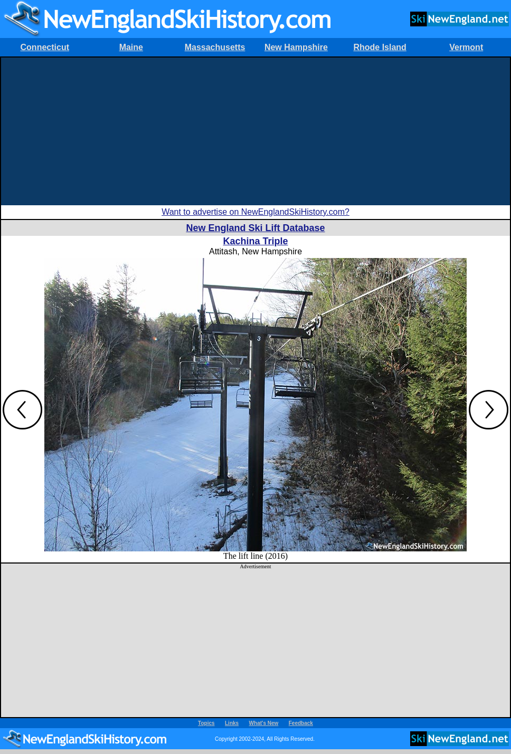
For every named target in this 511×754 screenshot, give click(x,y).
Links (232, 723)
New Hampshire (296, 47)
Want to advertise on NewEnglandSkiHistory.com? (255, 211)
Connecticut (45, 47)
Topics (206, 723)
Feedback (301, 723)
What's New (264, 723)
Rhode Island (379, 47)
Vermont (466, 47)
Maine (131, 47)
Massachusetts (215, 47)
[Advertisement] (255, 131)
